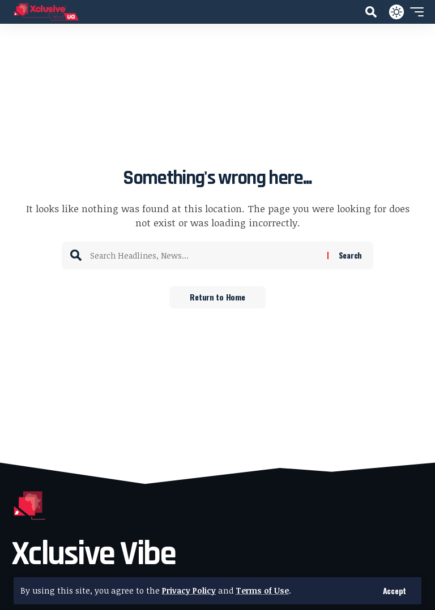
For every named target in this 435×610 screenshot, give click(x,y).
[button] (394, 591)
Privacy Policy (190, 590)
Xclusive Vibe (93, 554)
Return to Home (217, 297)
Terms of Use (264, 590)
